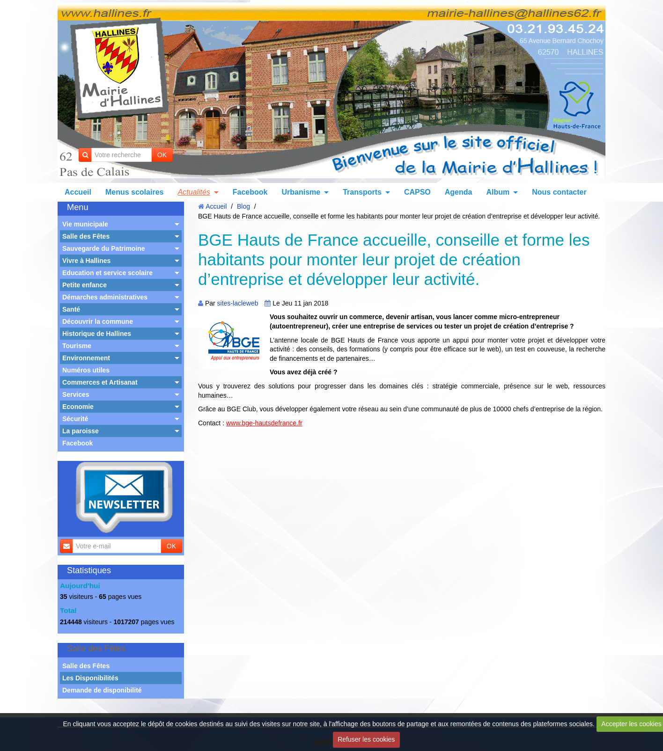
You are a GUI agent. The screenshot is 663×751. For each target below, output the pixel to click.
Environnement (86, 358)
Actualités (193, 192)
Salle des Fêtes (86, 236)
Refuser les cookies (366, 739)
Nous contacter (559, 192)
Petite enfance (84, 285)
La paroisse (80, 431)
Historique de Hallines (96, 333)
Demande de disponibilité (102, 690)
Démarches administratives (104, 297)
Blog (243, 206)
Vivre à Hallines (86, 260)
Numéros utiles (86, 370)
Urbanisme (300, 192)
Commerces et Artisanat (100, 382)
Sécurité (75, 419)
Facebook (250, 192)
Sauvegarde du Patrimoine (103, 248)
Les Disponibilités (90, 678)
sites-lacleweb (237, 303)
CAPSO (417, 192)
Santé (71, 309)
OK (162, 155)
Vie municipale (85, 224)
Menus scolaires (134, 192)
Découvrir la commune (97, 321)
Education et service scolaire (107, 273)
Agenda (458, 192)
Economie (78, 406)
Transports (362, 192)
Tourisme (76, 346)
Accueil (78, 192)
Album (497, 192)
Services (75, 394)
